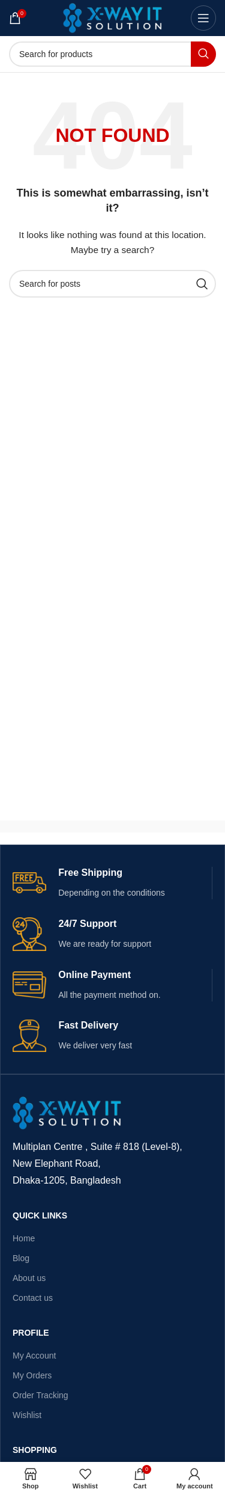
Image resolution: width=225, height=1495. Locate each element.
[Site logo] (112, 17)
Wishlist (27, 1415)
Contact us (33, 1298)
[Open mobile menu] (203, 18)
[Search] (112, 54)
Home (24, 1238)
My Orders (32, 1375)
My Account (34, 1355)
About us (29, 1278)
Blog (21, 1258)
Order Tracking (40, 1395)
